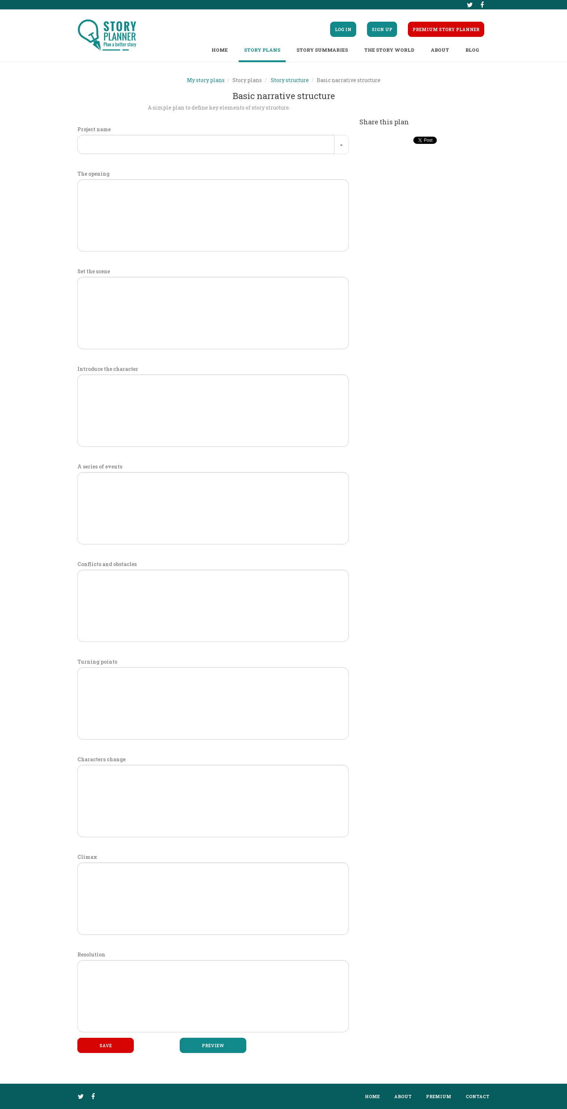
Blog (472, 50)
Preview (213, 1045)
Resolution (91, 954)
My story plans (206, 80)
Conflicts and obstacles (107, 564)
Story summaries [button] (322, 50)
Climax (87, 856)
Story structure (290, 80)
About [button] (440, 50)
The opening (93, 173)
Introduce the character (107, 368)
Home (220, 50)
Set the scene (93, 271)
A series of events (99, 466)
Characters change (101, 759)
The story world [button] (389, 50)
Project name (94, 129)
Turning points (97, 661)
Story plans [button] (262, 50)
